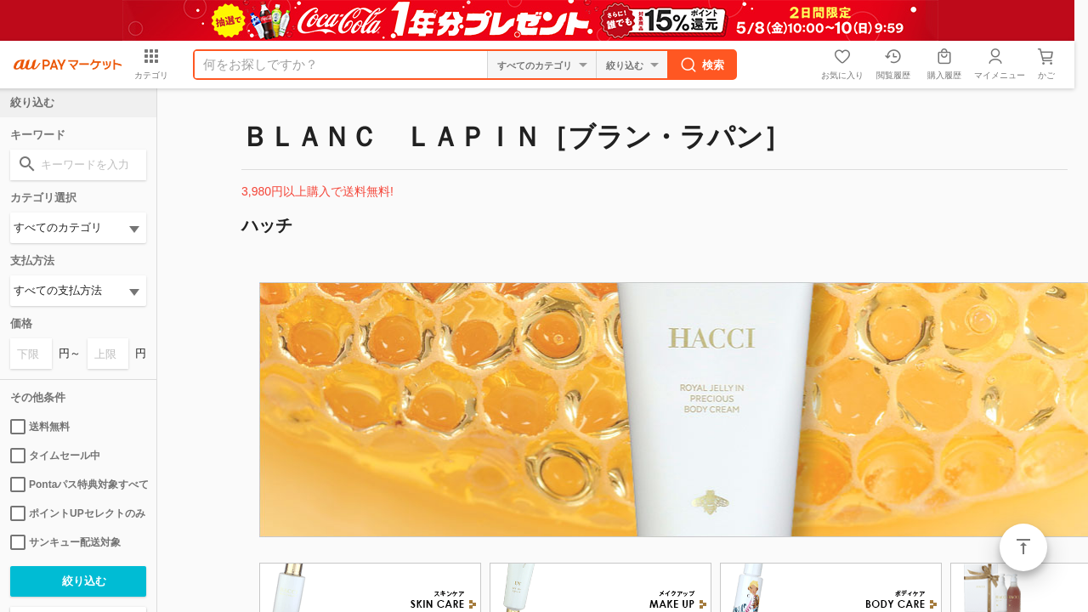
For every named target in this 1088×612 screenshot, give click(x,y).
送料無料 (40, 426)
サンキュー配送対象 (65, 542)
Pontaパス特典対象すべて (78, 484)
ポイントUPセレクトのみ (77, 513)
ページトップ (1023, 547)
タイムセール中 (55, 455)
